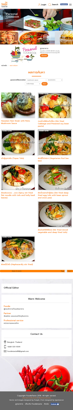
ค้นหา (44, 84)
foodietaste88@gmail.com (18, 351)
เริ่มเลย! (44, 55)
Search (53, 4)
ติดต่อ (46, 403)
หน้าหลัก (4, 65)
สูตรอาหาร (19, 403)
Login (42, 4)
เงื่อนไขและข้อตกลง (45, 398)
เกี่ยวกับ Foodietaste (33, 403)
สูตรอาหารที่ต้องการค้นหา (18, 80)
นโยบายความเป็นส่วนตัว (29, 398)
